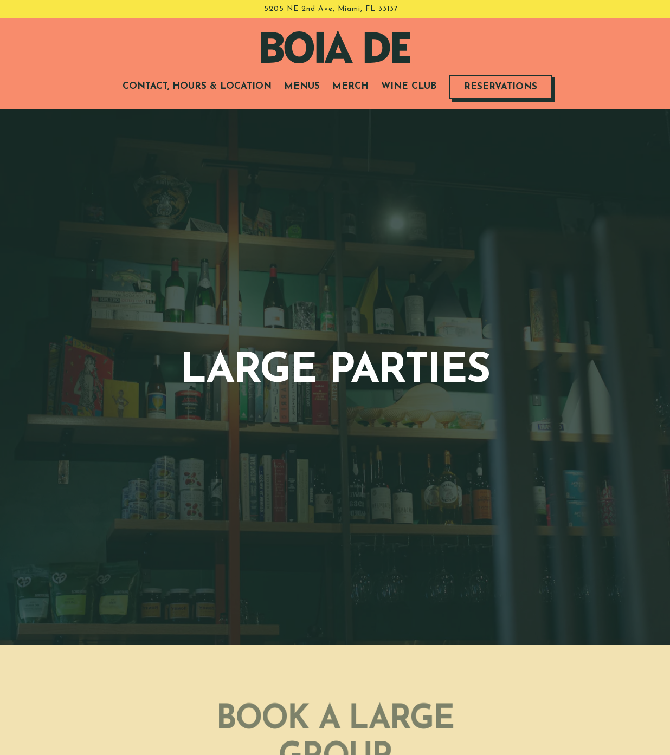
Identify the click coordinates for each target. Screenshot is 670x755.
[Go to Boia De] (331, 9)
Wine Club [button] (408, 86)
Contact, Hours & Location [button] (197, 86)
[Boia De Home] (335, 47)
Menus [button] (302, 86)
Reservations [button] (500, 87)
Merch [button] (350, 86)
